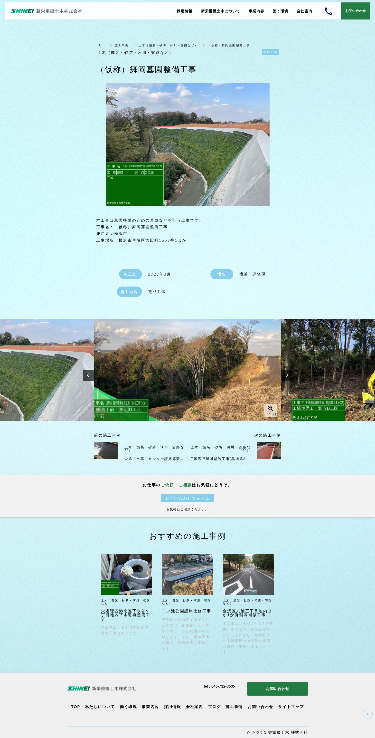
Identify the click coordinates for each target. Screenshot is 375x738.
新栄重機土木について (220, 11)
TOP (75, 706)
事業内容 (150, 706)
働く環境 (128, 706)
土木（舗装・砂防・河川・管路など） (168, 45)
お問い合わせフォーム (187, 498)
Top (102, 45)
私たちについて (100, 706)
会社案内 (194, 706)
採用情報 (172, 706)
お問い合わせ (260, 706)
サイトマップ (291, 706)
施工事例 (122, 45)
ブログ (214, 706)
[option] (187, 370)
